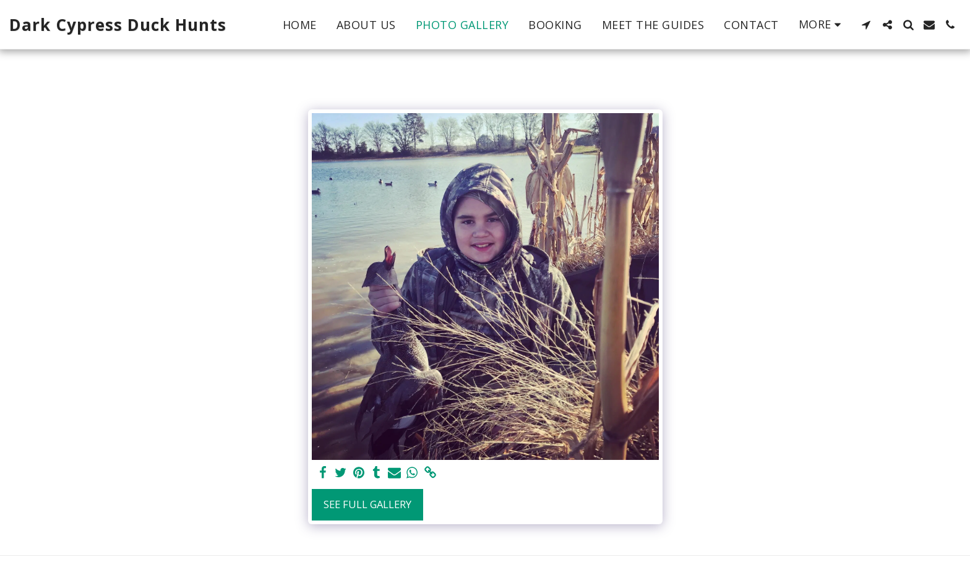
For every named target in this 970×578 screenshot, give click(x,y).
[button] (866, 24)
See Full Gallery (367, 504)
